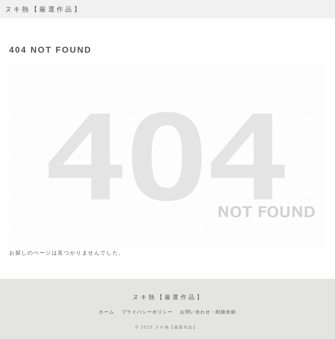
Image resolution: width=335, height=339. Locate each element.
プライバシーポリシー (147, 312)
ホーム (106, 312)
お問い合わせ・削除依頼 (208, 312)
